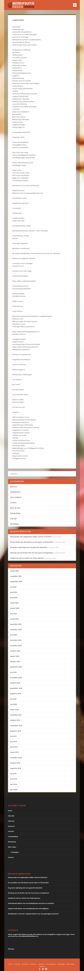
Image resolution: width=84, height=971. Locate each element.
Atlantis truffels (18, 400)
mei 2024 (13, 614)
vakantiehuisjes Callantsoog (22, 425)
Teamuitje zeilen (18, 137)
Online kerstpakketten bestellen (24, 155)
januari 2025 (14, 608)
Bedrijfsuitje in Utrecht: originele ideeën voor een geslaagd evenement (33, 914)
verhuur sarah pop (19, 364)
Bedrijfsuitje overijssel (20, 203)
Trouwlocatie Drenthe (20, 180)
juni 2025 (13, 592)
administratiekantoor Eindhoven (24, 420)
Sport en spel (15, 508)
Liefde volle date (18, 221)
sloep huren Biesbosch (20, 112)
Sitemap (11, 949)
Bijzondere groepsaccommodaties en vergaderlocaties (32, 316)
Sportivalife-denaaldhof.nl (22, 32)
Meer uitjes (12, 847)
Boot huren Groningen (20, 37)
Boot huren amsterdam (20, 175)
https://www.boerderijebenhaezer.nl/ (26, 332)
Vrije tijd (13, 519)
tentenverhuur (17, 306)
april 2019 (14, 747)
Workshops (14, 524)
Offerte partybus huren (20, 417)
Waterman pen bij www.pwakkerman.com (27, 193)
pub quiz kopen (18, 389)
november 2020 (16, 678)
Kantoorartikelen (18, 294)
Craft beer (16, 109)
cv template (16, 208)
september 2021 (16, 667)
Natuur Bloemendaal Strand (22, 163)
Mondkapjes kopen (19, 165)
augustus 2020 (15, 693)
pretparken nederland (20, 422)
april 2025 (14, 598)
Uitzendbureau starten (20, 236)
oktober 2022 (15, 651)
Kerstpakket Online (19, 145)
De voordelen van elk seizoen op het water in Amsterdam (31, 542)
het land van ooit (18, 407)
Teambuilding (15, 513)
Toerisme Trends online (21, 173)
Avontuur (13, 487)
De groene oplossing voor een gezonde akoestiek (28, 547)
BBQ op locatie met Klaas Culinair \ (25, 321)
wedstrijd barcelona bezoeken (23, 101)
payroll (14, 238)
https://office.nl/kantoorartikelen (24, 281)
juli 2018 (13, 774)
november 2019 (16, 715)
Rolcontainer (17, 114)
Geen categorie (15, 497)
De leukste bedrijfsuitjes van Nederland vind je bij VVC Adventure (36, 253)
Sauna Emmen (17, 122)
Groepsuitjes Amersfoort (21, 132)
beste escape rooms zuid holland (24, 45)
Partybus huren (18, 266)
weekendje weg (18, 29)
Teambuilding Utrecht (20, 286)
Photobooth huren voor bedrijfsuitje (25, 185)
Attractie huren (18, 319)
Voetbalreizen (17, 55)
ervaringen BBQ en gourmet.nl (23, 326)
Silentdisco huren (18, 324)
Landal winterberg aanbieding (23, 443)
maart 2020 (14, 710)
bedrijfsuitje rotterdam (20, 99)
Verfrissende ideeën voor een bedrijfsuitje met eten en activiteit (31, 903)
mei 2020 (13, 704)
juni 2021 (13, 672)
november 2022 (16, 646)
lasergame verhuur (19, 458)
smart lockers (17, 311)
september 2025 (16, 581)
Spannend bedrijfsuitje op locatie (24, 94)
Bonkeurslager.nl (18, 370)
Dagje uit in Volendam (20, 178)
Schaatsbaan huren (19, 198)
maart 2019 (14, 752)
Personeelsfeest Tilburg (21, 42)
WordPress (63, 961)
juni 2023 (13, 635)
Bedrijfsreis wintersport (21, 248)
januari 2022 (14, 656)
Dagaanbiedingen (18, 125)
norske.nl (15, 412)
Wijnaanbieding (18, 78)
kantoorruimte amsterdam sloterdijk (25, 427)
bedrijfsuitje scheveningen (22, 375)
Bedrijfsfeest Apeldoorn (21, 349)
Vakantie (11, 821)
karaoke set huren (19, 334)
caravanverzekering (19, 104)
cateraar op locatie (19, 435)
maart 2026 (14, 571)
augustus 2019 (15, 731)
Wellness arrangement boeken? (23, 258)
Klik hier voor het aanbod (21, 81)
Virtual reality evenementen (22, 89)
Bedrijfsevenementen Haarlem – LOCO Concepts (30, 231)
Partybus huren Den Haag (21, 271)
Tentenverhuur (17, 86)
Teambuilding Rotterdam (21, 289)
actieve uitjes (17, 60)
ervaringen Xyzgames (20, 243)
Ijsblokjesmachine (18, 296)
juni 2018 (13, 779)
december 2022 (16, 640)
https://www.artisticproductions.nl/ (25, 347)
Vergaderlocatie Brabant (21, 359)
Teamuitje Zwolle (18, 446)
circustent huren (18, 451)
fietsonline (16, 52)
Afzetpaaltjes (17, 213)
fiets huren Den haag (20, 152)
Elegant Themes (35, 961)
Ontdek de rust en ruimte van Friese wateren (27, 558)
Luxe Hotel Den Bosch (20, 394)
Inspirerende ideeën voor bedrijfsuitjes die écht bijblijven (28, 909)
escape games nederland (21, 50)
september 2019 (16, 725)
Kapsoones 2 (17, 68)
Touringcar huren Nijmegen (22, 263)
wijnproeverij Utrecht (20, 456)
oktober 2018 (15, 763)
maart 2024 (14, 619)
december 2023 (16, 624)
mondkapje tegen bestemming (23, 158)
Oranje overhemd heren (21, 440)
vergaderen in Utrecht (20, 430)
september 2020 (16, 688)
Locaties (13, 502)
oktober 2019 (15, 720)
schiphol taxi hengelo (20, 276)
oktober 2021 (15, 661)
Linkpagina (15, 852)
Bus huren (16, 384)
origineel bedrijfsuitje (20, 96)
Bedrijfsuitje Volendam (20, 119)
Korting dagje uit (18, 127)
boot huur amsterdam (20, 147)
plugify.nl (15, 76)
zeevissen (15, 453)
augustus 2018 (15, 768)
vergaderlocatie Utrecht (21, 433)
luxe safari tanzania (19, 58)
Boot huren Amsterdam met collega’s (25, 83)
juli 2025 (13, 587)
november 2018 (16, 758)
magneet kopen (18, 342)
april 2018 (14, 790)
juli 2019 (13, 736)
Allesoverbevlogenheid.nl (21, 73)
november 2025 (16, 576)
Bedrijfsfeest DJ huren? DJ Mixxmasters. (26, 40)
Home (10, 811)
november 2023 (16, 629)
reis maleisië (17, 380)
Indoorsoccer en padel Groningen (24, 34)
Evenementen (15, 492)
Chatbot (15, 91)
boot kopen (16, 27)
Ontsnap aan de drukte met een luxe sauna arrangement (31, 553)
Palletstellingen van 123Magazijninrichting (28, 448)
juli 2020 (13, 699)
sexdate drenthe (18, 218)
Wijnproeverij (17, 70)
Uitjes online (17, 170)
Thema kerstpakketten (20, 142)
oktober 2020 (15, 683)
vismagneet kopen (19, 339)
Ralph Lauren (17, 301)
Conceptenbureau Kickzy (21, 226)
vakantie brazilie (18, 190)
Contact (11, 857)
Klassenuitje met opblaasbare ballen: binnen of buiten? (31, 537)
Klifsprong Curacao (19, 65)
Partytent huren (18, 63)
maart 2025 (14, 603)
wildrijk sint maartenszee (21, 354)
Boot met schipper (19, 117)
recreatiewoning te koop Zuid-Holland (26, 344)
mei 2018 (13, 784)
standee (15, 438)
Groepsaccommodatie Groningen (24, 107)
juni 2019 (13, 742)
